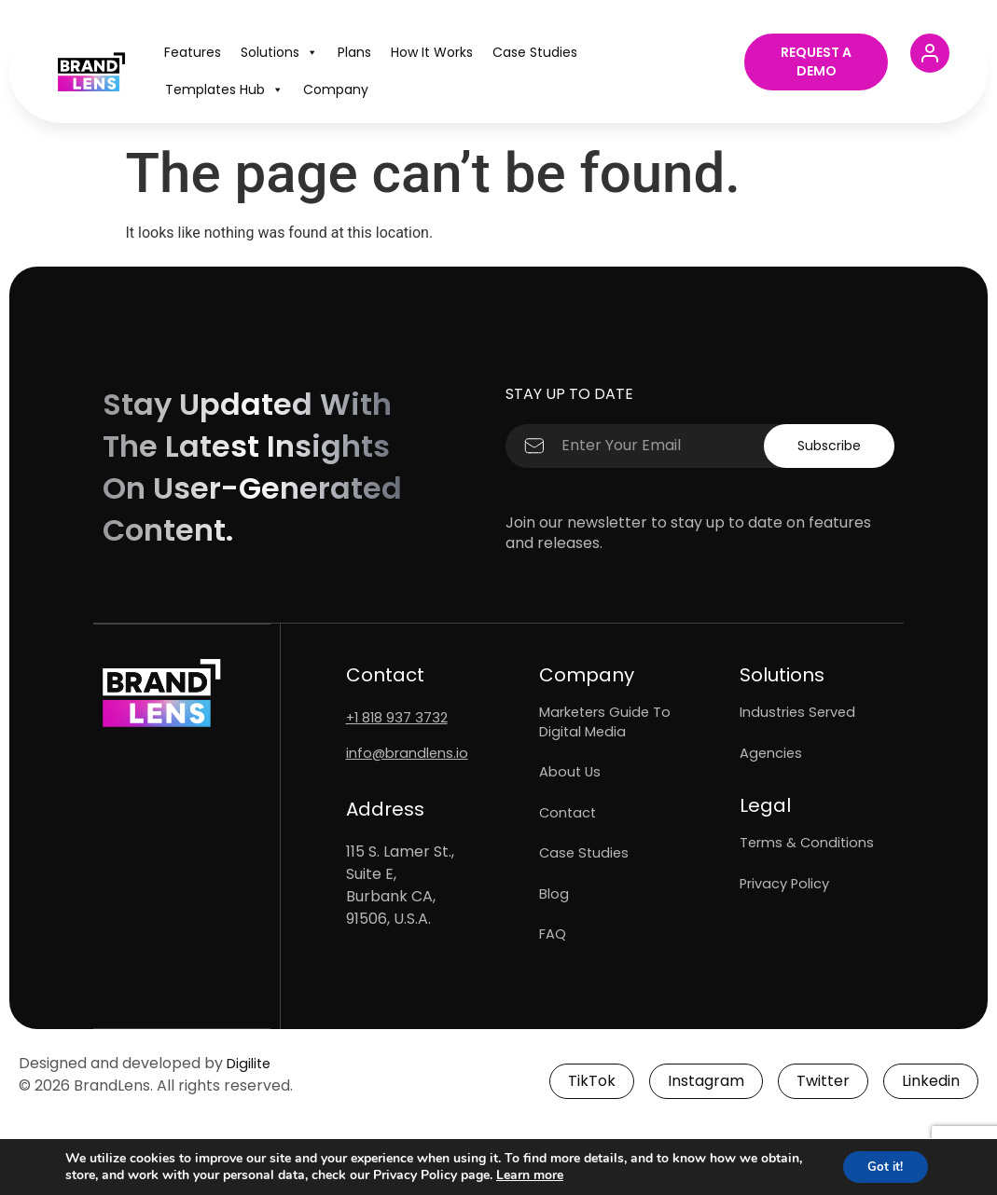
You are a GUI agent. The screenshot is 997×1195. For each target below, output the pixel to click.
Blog (555, 932)
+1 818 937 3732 (400, 717)
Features (192, 52)
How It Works (432, 52)
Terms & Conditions (811, 862)
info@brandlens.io (412, 752)
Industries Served (802, 716)
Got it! (882, 1165)
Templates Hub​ (224, 89)
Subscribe (824, 445)
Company (335, 89)
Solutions (279, 52)
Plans (354, 52)
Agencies (773, 765)
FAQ (554, 981)
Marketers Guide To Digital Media (611, 727)
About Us (572, 785)
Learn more (574, 1174)
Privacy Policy (790, 912)
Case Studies (534, 52)
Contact (570, 834)
